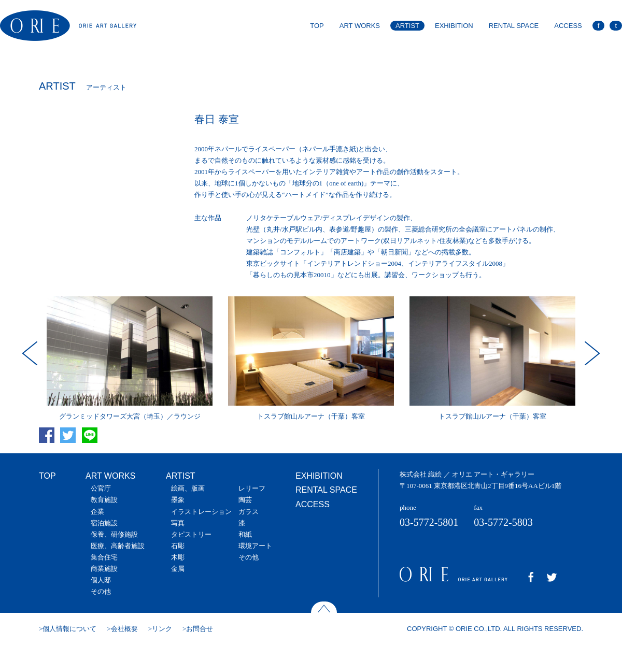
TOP (317, 26)
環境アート (255, 546)
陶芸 (245, 500)
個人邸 (101, 580)
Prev (31, 353)
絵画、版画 (188, 488)
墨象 (178, 500)
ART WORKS (360, 26)
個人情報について (69, 629)
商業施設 (104, 568)
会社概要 (124, 629)
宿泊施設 (104, 523)
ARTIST (407, 26)
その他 (101, 591)
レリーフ (251, 488)
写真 (178, 523)
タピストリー (191, 534)
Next (590, 353)
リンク (162, 629)
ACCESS (568, 26)
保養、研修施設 (114, 534)
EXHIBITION (454, 26)
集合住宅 (104, 557)
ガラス (248, 511)
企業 (97, 511)
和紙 (245, 534)
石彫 (178, 546)
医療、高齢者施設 (118, 546)
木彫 (178, 557)
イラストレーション (201, 511)
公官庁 (101, 488)
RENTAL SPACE (514, 26)
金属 (178, 568)
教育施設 (104, 500)
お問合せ (199, 629)
